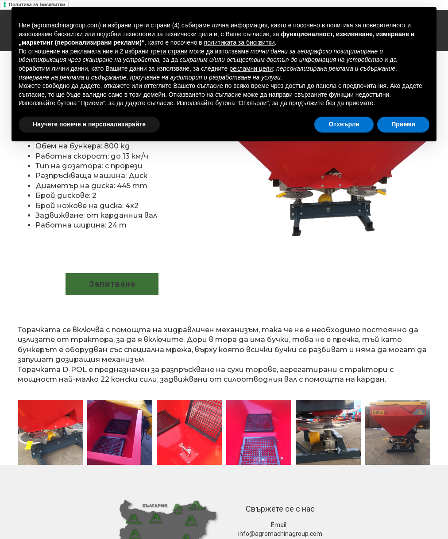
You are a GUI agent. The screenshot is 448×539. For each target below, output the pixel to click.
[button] (112, 284)
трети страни (168, 51)
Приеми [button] (403, 124)
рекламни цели (251, 68)
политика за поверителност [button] (366, 25)
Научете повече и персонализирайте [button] (89, 124)
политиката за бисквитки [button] (239, 42)
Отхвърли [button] (343, 124)
